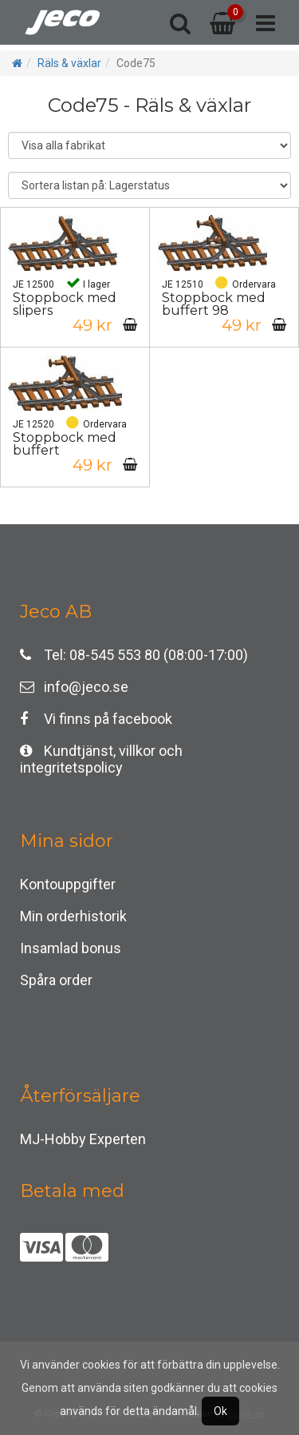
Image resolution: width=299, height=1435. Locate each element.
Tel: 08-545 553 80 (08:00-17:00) (134, 654)
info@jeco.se (74, 686)
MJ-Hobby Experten (83, 1139)
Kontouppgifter (68, 884)
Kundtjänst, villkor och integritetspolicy (101, 754)
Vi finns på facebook (96, 718)
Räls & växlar (69, 63)
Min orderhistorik (73, 916)
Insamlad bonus (70, 948)
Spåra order (56, 980)
